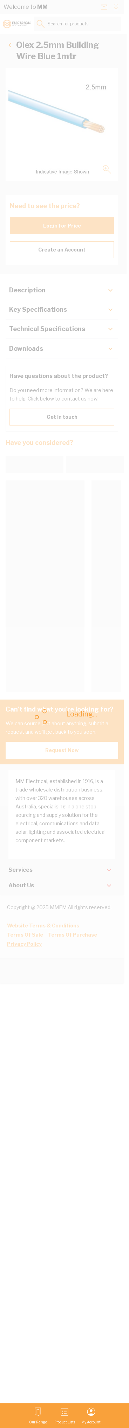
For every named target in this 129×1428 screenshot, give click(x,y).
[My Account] (91, 1415)
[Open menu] (38, 1415)
